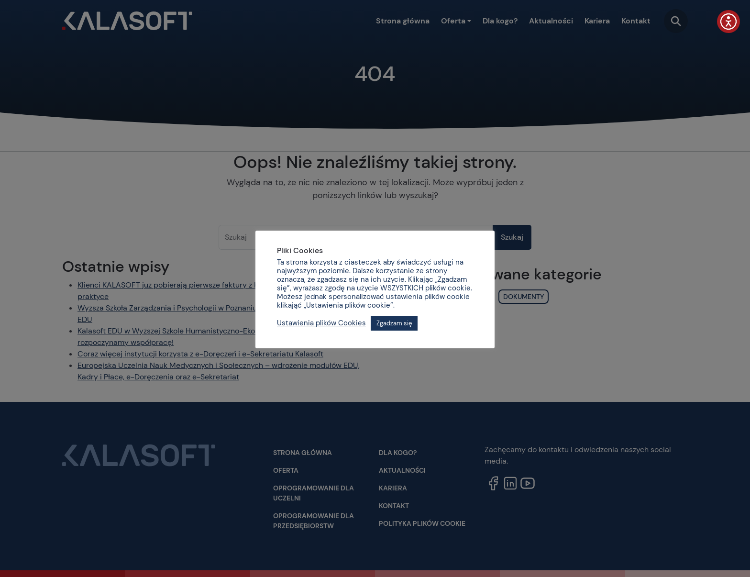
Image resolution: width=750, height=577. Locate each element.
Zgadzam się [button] (394, 323)
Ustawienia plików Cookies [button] (321, 323)
